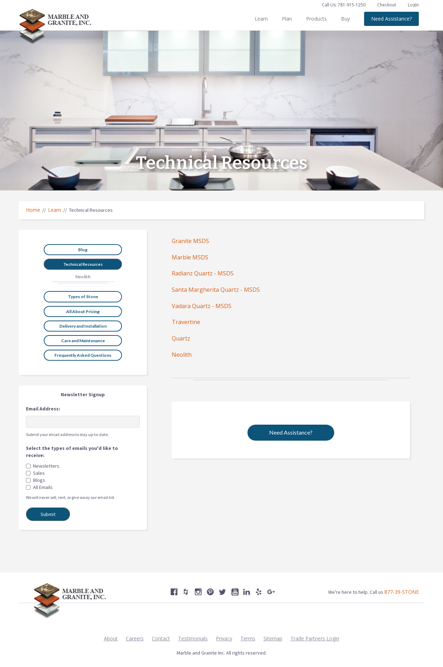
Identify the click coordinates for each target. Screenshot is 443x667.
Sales (39, 473)
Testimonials (193, 638)
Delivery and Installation (83, 326)
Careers (135, 638)
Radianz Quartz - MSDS (203, 273)
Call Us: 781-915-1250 (343, 5)
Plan (287, 18)
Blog (82, 249)
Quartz (181, 338)
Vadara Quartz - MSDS (201, 306)
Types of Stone (83, 296)
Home (33, 209)
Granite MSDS (190, 241)
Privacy (224, 638)
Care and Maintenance (83, 340)
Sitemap (272, 638)
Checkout (387, 5)
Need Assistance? (391, 18)
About (111, 638)
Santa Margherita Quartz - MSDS (216, 290)
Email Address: (43, 408)
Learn (261, 18)
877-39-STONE (401, 591)
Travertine (186, 322)
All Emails (43, 487)
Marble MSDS (190, 257)
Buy (345, 18)
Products (316, 18)
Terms (247, 638)
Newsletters (46, 466)
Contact (161, 638)
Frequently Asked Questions (82, 355)
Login (413, 5)
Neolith (182, 355)
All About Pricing (83, 311)
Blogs (39, 480)
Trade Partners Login (314, 638)
